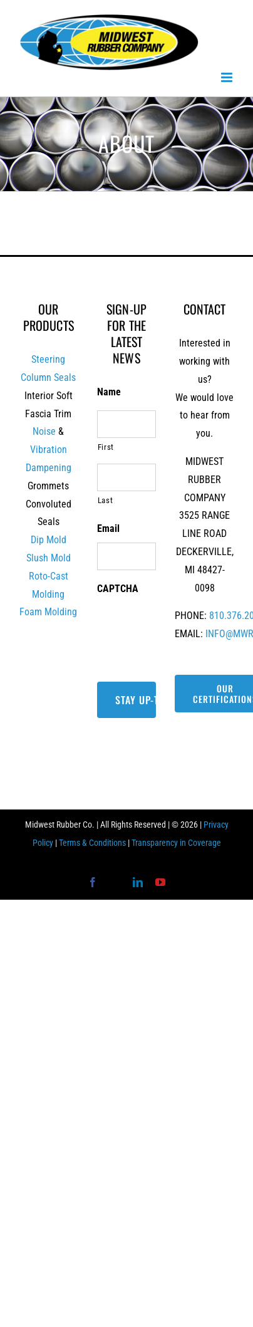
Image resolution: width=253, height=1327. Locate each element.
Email (108, 528)
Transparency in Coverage (176, 843)
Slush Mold (48, 558)
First (106, 447)
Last (105, 500)
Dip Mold (48, 540)
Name (109, 392)
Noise (44, 431)
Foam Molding (48, 612)
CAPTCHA (117, 589)
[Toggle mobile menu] (227, 77)
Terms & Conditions (92, 843)
